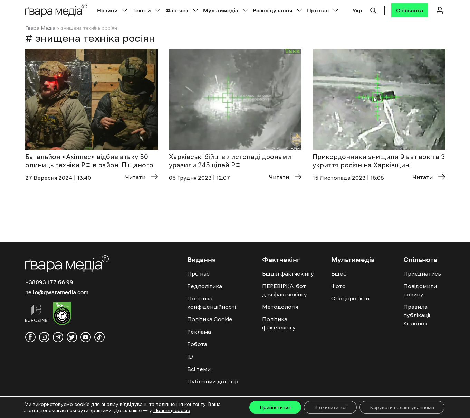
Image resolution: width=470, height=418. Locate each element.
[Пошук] (373, 10)
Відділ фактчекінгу (288, 273)
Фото (338, 286)
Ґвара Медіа (40, 28)
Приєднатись (422, 273)
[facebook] (30, 337)
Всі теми (199, 369)
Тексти (141, 10)
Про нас (318, 10)
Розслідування (272, 10)
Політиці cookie (171, 410)
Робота (197, 344)
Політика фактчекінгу (279, 323)
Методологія (280, 306)
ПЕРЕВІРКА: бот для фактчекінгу (284, 290)
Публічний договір (212, 381)
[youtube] (85, 337)
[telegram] (58, 337)
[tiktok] (99, 337)
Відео (339, 273)
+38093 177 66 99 (49, 282)
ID (190, 356)
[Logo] (56, 10)
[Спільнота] (409, 10)
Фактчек (177, 10)
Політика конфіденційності (211, 302)
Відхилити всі (330, 407)
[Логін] (440, 10)
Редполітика (204, 286)
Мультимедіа (220, 10)
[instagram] (44, 337)
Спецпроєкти (350, 298)
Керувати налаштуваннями (402, 407)
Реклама (199, 331)
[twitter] (72, 337)
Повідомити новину (420, 290)
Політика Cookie (209, 319)
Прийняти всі (275, 407)
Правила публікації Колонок (416, 315)
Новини (107, 10)
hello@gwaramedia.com (56, 292)
